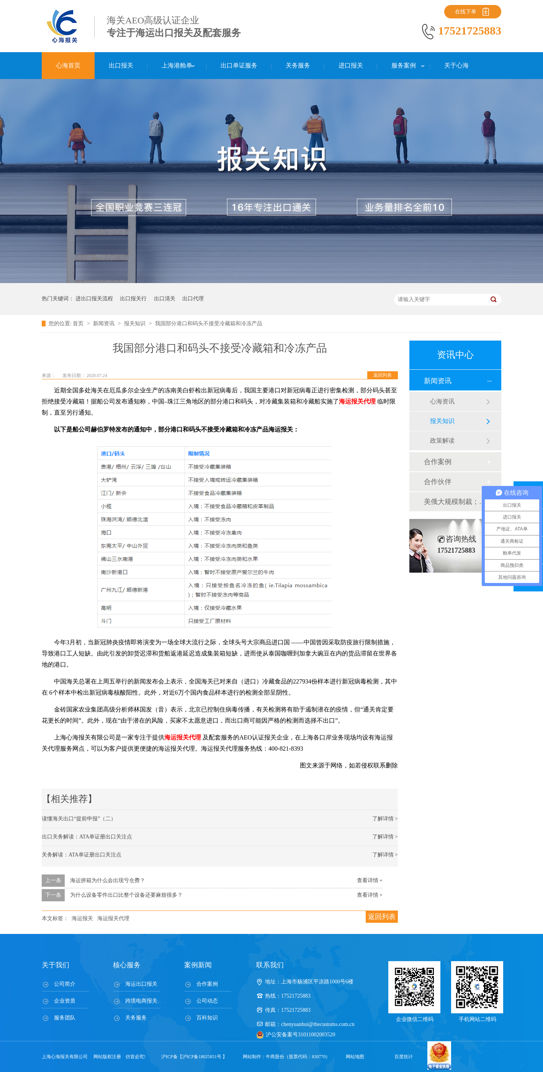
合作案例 (437, 462)
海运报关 (82, 918)
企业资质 (64, 1001)
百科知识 (207, 1018)
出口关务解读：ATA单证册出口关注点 (87, 837)
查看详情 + (370, 880)
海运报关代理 (113, 918)
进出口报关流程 (94, 298)
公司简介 (64, 984)
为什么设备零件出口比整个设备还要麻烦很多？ (126, 895)
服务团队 (64, 1018)
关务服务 (136, 1018)
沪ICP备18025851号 (202, 1056)
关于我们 (55, 965)
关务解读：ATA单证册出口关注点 (81, 855)
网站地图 (355, 1056)
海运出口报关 (141, 984)
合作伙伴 (437, 482)
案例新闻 (198, 965)
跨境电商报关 (141, 1001)
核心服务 (127, 965)
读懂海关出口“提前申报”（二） (79, 819)
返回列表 (382, 375)
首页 (79, 323)
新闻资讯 (104, 323)
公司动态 (207, 1001)
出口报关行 (133, 298)
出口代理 (193, 298)
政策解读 (442, 440)
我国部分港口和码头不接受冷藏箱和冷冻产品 (208, 323)
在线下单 (465, 12)
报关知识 (135, 323)
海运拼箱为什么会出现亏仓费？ (107, 880)
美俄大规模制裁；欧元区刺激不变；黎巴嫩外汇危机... (455, 502)
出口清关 (164, 298)
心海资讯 (442, 401)
